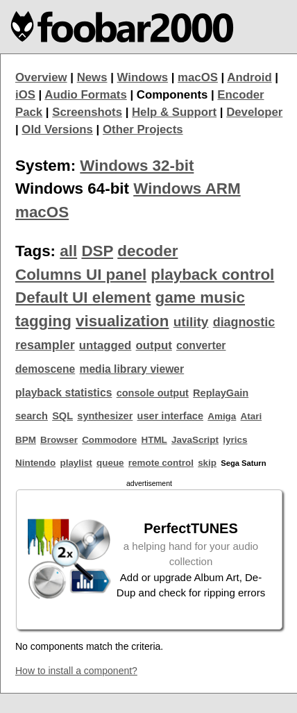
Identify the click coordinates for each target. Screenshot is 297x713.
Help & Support (174, 112)
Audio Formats (85, 94)
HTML (154, 440)
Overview (41, 77)
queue (110, 463)
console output (153, 393)
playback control (212, 274)
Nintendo (35, 463)
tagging (43, 321)
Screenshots (87, 112)
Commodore (109, 440)
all (68, 251)
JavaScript (195, 440)
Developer (254, 112)
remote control (161, 463)
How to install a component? (76, 670)
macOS (198, 77)
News (92, 77)
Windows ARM (186, 188)
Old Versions (57, 129)
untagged (105, 345)
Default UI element (83, 297)
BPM (25, 440)
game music (200, 297)
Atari (251, 416)
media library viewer (131, 369)
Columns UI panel (80, 274)
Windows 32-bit (137, 165)
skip (207, 463)
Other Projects (143, 129)
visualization (122, 321)
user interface (170, 415)
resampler (45, 345)
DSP (97, 251)
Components (172, 94)
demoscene (45, 369)
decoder (147, 251)
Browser (59, 440)
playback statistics (63, 393)
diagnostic (244, 322)
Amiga (221, 416)
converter (201, 345)
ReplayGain (220, 393)
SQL (62, 415)
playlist (76, 463)
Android (249, 77)
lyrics (235, 440)
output (154, 345)
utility (191, 321)
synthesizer (105, 415)
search (31, 415)
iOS (25, 94)
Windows (143, 77)
